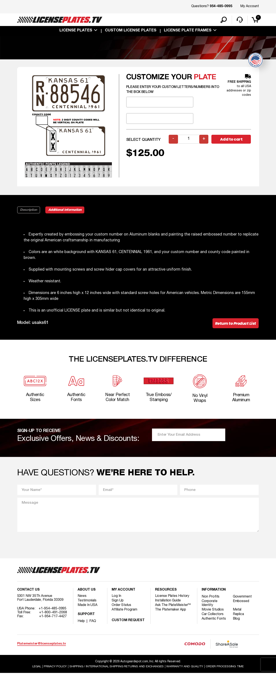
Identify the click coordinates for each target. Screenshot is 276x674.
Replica (238, 614)
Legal (36, 667)
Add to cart (231, 139)
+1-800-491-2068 (53, 613)
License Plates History (172, 596)
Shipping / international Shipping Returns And (116, 667)
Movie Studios (213, 610)
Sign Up (117, 601)
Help (81, 621)
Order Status (121, 605)
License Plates (75, 31)
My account (123, 590)
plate (205, 77)
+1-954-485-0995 (53, 609)
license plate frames (187, 31)
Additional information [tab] (65, 210)
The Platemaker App (170, 610)
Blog (236, 619)
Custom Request (128, 621)
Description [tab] (28, 210)
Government (242, 597)
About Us (86, 590)
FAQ (92, 621)
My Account (249, 6)
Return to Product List (235, 323)
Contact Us (28, 590)
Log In (116, 596)
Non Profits (210, 597)
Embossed (241, 601)
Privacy (55, 667)
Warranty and (185, 667)
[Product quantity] (188, 139)
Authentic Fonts (214, 619)
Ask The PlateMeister (173, 605)
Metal (237, 610)
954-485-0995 (221, 6)
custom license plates (130, 31)
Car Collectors (213, 614)
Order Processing (225, 667)
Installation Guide (168, 601)
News (82, 596)
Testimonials (87, 601)
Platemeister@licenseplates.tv (41, 644)
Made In (88, 605)
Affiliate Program (124, 610)
